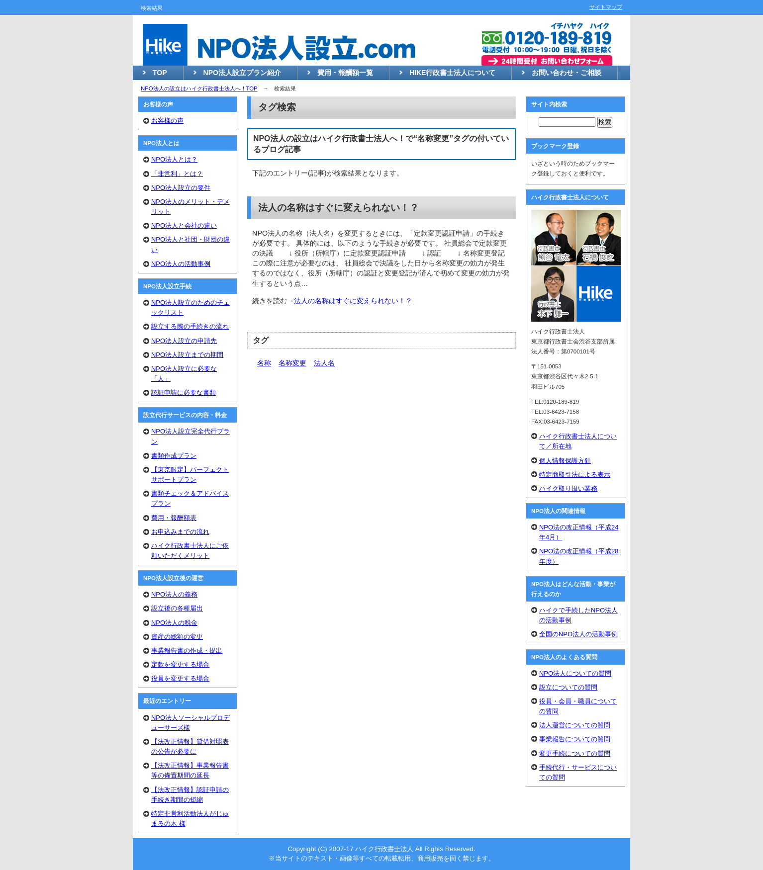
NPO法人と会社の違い (184, 225)
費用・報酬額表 (173, 518)
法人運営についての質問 (574, 725)
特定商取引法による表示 (574, 474)
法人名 (324, 363)
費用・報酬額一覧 (345, 73)
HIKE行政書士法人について (452, 73)
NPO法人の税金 (174, 622)
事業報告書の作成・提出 (186, 650)
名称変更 (292, 363)
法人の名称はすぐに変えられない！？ (338, 207)
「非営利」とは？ (177, 173)
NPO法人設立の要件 (180, 187)
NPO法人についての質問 (575, 673)
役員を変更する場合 (180, 678)
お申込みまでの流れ (180, 531)
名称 (264, 363)
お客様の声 (167, 120)
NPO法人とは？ (174, 159)
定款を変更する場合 (180, 664)
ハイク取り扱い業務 (568, 488)
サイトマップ (605, 7)
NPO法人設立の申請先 (184, 341)
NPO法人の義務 (174, 594)
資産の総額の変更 (177, 636)
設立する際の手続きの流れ (190, 326)
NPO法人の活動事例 (180, 263)
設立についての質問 (568, 687)
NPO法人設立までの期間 (187, 354)
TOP (160, 73)
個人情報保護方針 (565, 460)
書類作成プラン (173, 455)
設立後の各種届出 (177, 608)
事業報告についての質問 (574, 739)
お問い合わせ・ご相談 (566, 73)
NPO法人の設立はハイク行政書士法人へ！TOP (199, 88)
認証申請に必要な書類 (183, 392)
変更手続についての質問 (574, 753)
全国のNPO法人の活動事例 (578, 634)
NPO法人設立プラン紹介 (242, 73)
